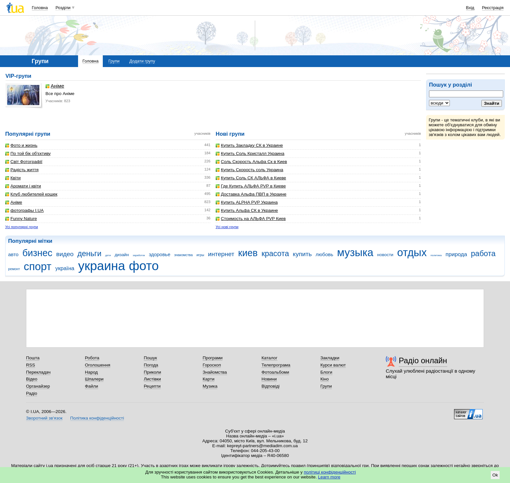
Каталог (269, 357)
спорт (37, 266)
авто (13, 254)
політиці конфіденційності (330, 472)
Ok (495, 475)
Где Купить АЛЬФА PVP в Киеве (251, 186)
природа (456, 254)
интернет (221, 254)
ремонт (14, 269)
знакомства (183, 255)
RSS (30, 365)
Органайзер (38, 386)
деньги (89, 253)
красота (275, 253)
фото (144, 266)
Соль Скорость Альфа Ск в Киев (251, 161)
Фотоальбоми (275, 372)
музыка (355, 252)
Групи (113, 61)
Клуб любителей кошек (31, 194)
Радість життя (22, 169)
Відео (31, 379)
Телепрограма (276, 365)
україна (64, 268)
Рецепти (152, 386)
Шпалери (94, 379)
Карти (208, 379)
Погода (151, 365)
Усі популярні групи (21, 227)
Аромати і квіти (23, 186)
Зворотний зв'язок (44, 418)
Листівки (152, 379)
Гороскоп (212, 365)
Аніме (55, 86)
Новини (269, 379)
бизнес (37, 253)
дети (108, 255)
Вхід (470, 7)
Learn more (329, 477)
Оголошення (97, 365)
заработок (139, 255)
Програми (212, 357)
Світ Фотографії (23, 161)
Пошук (150, 357)
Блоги (326, 372)
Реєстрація (492, 7)
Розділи (63, 7)
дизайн (121, 254)
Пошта (32, 357)
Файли (91, 386)
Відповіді (271, 386)
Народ (91, 372)
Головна (40, 7)
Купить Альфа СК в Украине (247, 210)
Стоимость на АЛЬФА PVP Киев (251, 218)
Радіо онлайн (423, 360)
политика (436, 255)
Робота (92, 357)
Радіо (31, 393)
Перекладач (38, 372)
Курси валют (333, 365)
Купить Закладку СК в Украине (249, 145)
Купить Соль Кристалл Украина (250, 153)
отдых (412, 252)
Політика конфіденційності (97, 418)
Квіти (13, 177)
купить (302, 254)
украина (101, 266)
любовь (324, 254)
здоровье (159, 254)
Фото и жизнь (21, 145)
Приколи (152, 372)
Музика (210, 386)
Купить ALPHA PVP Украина (247, 202)
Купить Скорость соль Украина (249, 169)
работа (483, 253)
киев (248, 253)
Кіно (324, 379)
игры (200, 255)
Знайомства (215, 372)
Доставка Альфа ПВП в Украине (251, 194)
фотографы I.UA (24, 210)
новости (385, 254)
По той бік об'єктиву (28, 153)
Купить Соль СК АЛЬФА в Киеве (251, 177)
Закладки (329, 357)
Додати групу (142, 61)
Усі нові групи (227, 227)
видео (65, 254)
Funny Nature (21, 218)
